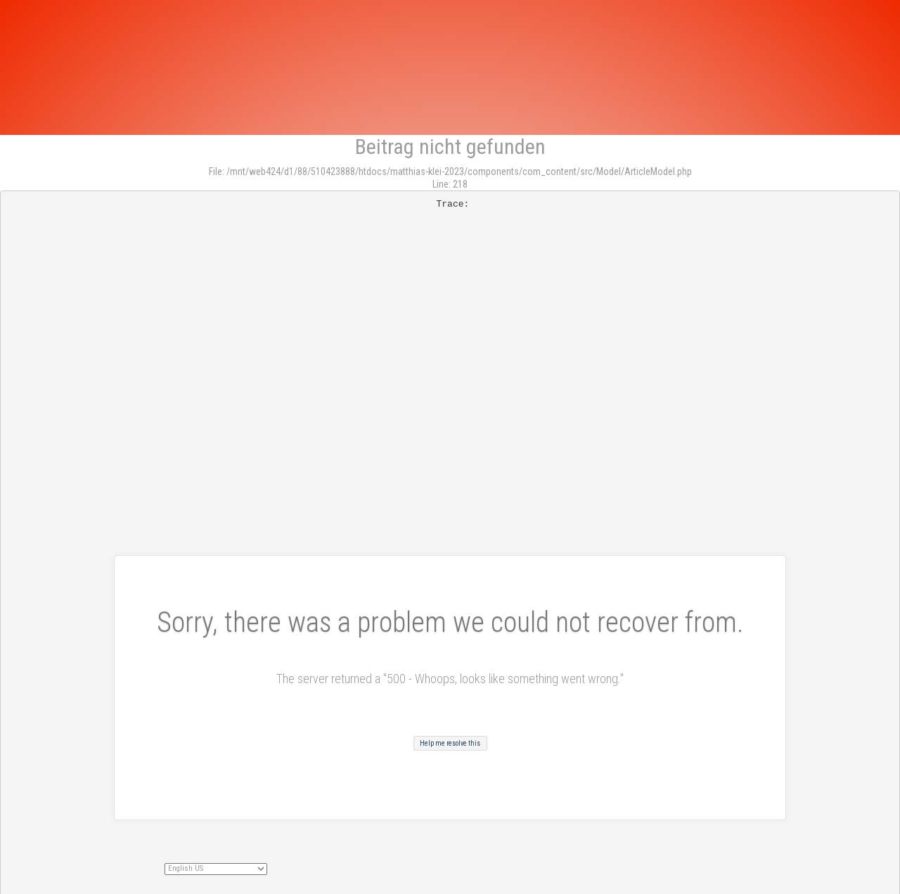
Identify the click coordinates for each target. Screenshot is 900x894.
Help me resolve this (450, 743)
